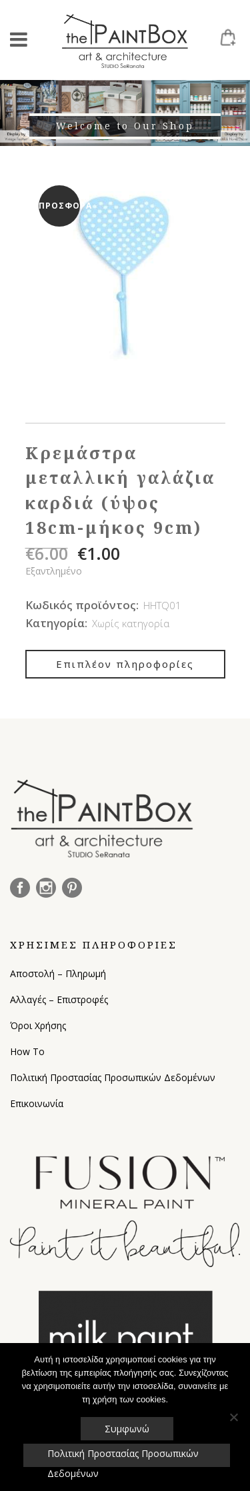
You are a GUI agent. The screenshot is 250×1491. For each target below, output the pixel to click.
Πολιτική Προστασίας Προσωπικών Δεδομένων (112, 1077)
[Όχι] (233, 1417)
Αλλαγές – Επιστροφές (59, 999)
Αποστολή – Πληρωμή (58, 973)
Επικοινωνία (36, 1103)
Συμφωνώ (127, 1428)
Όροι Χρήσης (38, 1025)
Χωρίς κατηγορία (130, 623)
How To (27, 1051)
